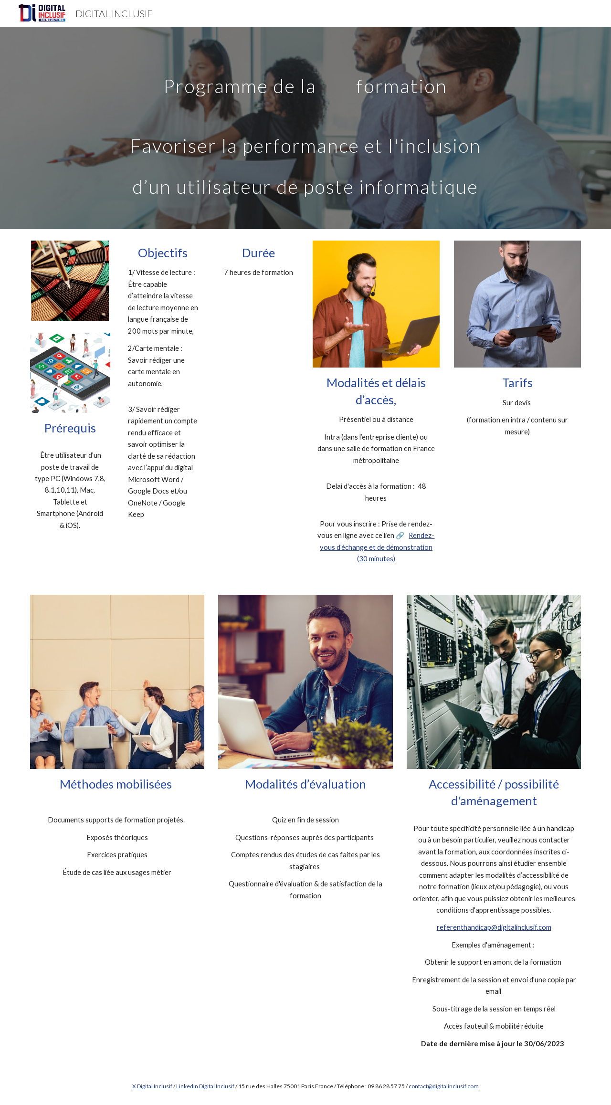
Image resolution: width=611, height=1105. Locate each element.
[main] (305, 127)
